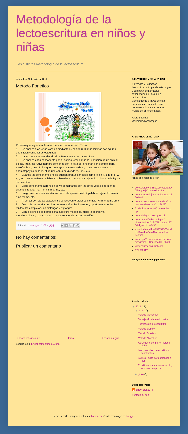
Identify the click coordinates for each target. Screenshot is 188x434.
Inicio (71, 338)
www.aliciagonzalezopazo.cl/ (150, 215)
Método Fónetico (147, 333)
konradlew (96, 416)
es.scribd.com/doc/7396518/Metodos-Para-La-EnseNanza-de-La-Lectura (153, 232)
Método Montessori (148, 314)
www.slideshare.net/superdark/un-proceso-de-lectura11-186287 (153, 203)
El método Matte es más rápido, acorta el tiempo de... (155, 367)
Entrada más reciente (28, 338)
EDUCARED (141, 250)
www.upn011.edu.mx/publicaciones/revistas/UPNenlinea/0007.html (153, 241)
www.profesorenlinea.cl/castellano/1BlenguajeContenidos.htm (153, 189)
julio (141, 310)
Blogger (130, 416)
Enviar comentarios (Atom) (45, 344)
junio (141, 374)
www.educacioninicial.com (149, 246)
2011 (139, 306)
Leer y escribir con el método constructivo (153, 352)
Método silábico (146, 328)
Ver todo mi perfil (141, 395)
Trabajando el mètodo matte (153, 319)
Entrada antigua (110, 338)
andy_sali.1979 (144, 389)
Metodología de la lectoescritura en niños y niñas (80, 33)
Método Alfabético (147, 338)
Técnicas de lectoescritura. (152, 324)
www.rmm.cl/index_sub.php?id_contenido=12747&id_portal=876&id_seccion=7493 (153, 222)
